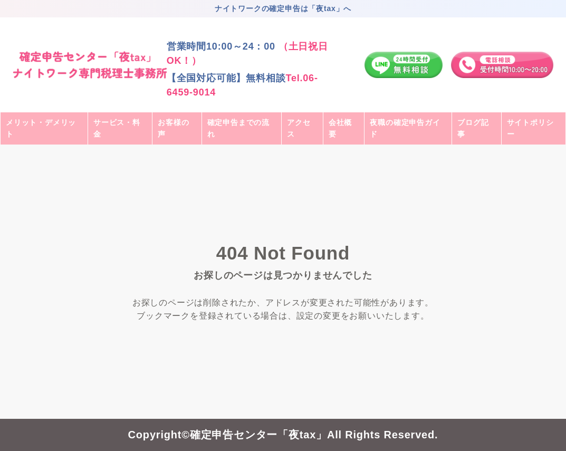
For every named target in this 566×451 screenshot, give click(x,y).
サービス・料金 (116, 128)
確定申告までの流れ (238, 128)
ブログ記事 (472, 128)
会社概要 (340, 128)
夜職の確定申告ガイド (405, 128)
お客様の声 (173, 128)
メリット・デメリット (41, 128)
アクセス (298, 128)
